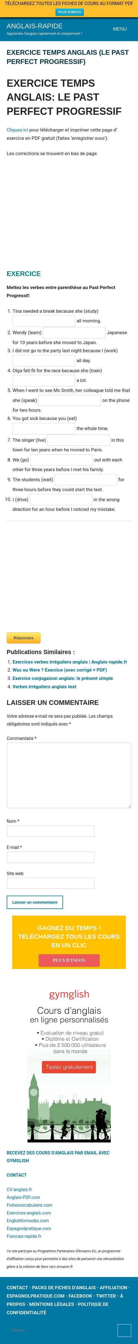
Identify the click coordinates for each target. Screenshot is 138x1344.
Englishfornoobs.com (28, 1220)
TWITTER (106, 1296)
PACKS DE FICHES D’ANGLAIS (64, 1287)
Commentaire (21, 738)
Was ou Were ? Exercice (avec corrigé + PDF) (59, 670)
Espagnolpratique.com (29, 1228)
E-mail (14, 847)
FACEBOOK (80, 1296)
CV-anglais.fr (19, 1189)
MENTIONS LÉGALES (51, 1304)
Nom (13, 821)
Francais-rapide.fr (24, 1236)
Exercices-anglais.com (29, 1213)
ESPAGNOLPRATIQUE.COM (35, 1296)
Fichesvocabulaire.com (29, 1205)
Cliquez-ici (17, 130)
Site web (15, 873)
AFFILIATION (113, 1287)
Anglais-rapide (34, 26)
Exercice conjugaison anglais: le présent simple (62, 678)
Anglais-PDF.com (23, 1197)
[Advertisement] (53, 220)
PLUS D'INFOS (69, 12)
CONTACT (17, 1175)
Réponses (24, 637)
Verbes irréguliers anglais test (44, 686)
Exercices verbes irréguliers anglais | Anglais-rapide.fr (69, 662)
